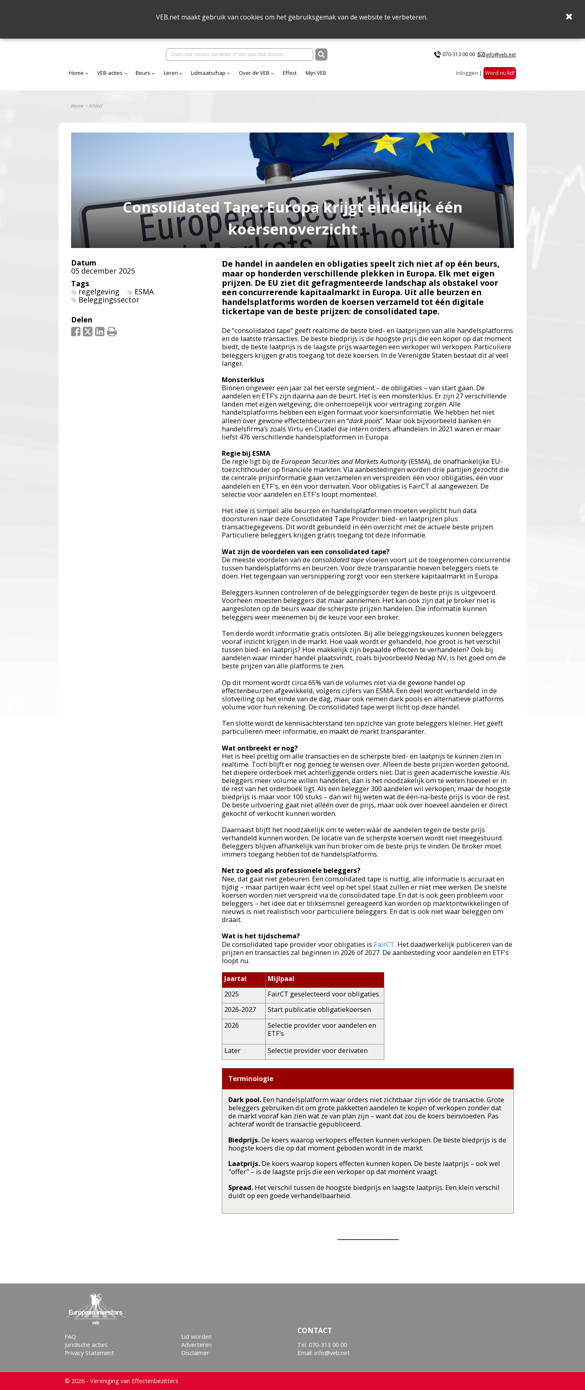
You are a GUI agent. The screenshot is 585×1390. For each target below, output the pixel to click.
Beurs (143, 72)
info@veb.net (500, 54)
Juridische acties (86, 1345)
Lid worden (196, 1336)
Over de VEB (254, 72)
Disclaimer (195, 1353)
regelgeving (98, 291)
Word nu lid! (499, 72)
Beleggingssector (108, 300)
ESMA (144, 291)
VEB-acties (110, 72)
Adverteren (196, 1345)
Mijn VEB (316, 72)
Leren (171, 72)
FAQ (70, 1336)
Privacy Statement (89, 1353)
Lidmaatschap (208, 72)
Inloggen (467, 72)
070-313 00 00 (458, 54)
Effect (290, 72)
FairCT (384, 944)
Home (76, 72)
